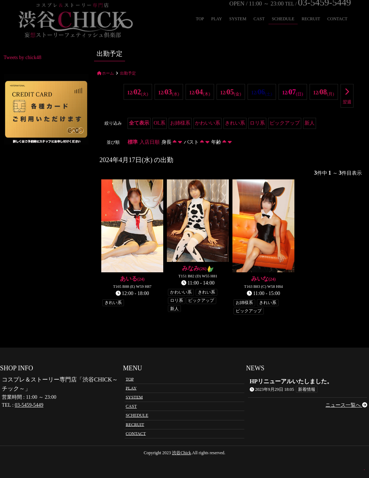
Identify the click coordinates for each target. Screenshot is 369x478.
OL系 (160, 123)
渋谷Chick (181, 452)
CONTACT (136, 433)
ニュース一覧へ (346, 405)
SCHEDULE (137, 415)
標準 (133, 142)
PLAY (131, 387)
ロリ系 (257, 123)
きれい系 (235, 123)
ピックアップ (285, 123)
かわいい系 (207, 123)
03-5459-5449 (29, 405)
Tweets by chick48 (22, 57)
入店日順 (149, 142)
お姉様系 (180, 123)
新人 (309, 123)
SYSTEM (134, 396)
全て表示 (139, 123)
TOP (130, 378)
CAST (131, 406)
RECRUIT (135, 424)
